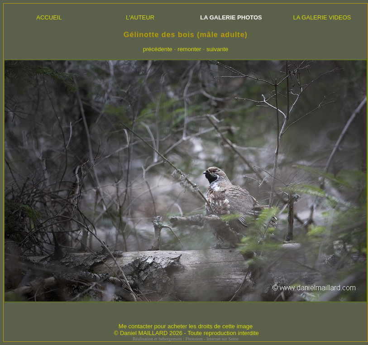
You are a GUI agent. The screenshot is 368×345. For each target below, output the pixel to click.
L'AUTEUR (140, 17)
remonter (189, 49)
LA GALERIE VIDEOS (322, 17)
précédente (157, 49)
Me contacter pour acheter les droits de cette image (186, 326)
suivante (217, 49)
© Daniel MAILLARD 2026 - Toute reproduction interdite (186, 333)
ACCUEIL (49, 17)
